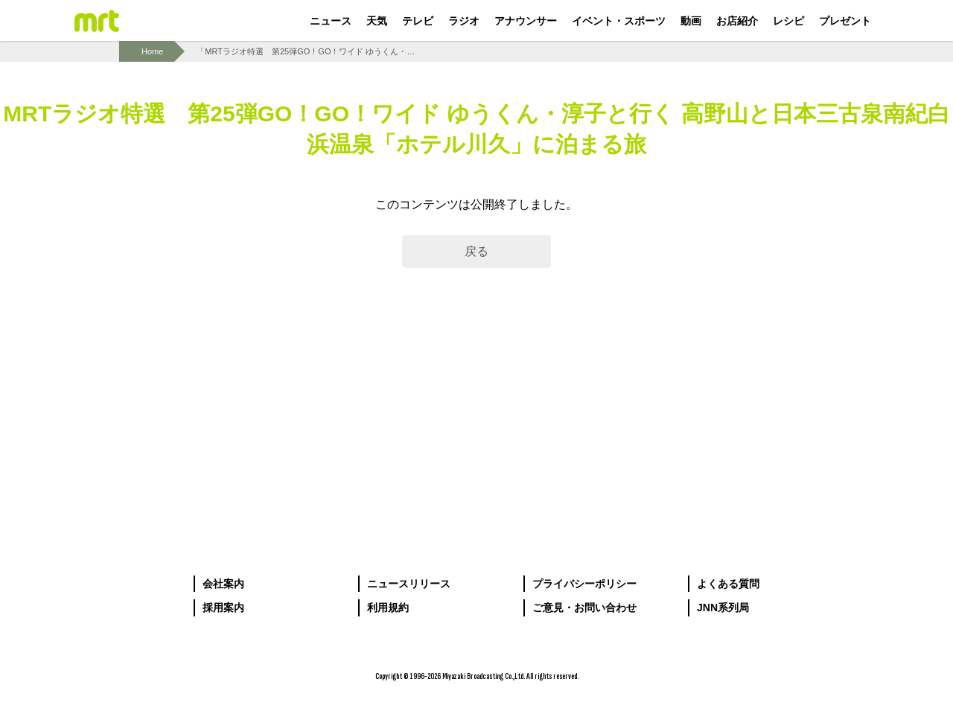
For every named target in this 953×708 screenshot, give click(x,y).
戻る (476, 251)
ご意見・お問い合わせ (584, 607)
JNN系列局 (723, 607)
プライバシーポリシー (584, 584)
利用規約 (388, 607)
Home (152, 51)
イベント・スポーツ (619, 21)
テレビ (417, 21)
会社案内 (223, 584)
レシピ (788, 21)
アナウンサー (525, 21)
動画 (691, 21)
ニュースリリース (408, 584)
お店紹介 (737, 21)
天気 (376, 21)
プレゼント (845, 21)
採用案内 (223, 607)
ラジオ (463, 21)
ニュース (330, 21)
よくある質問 (728, 584)
